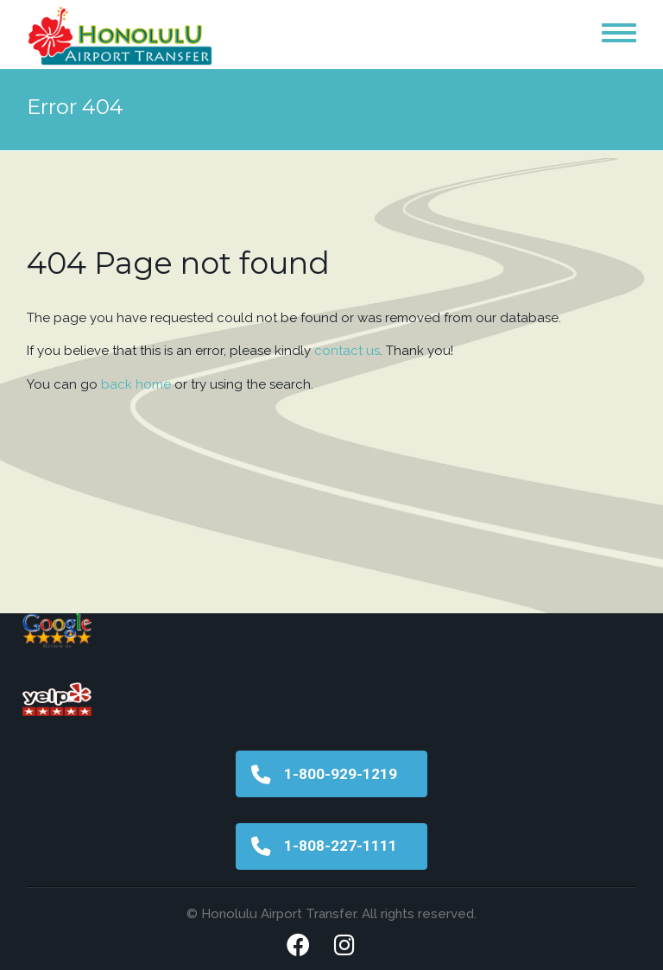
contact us (347, 350)
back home (136, 384)
